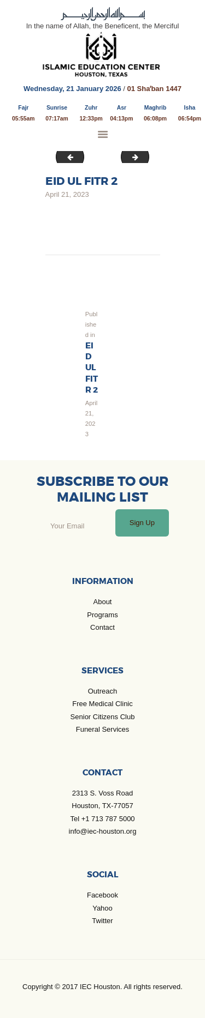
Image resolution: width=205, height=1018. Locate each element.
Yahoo (102, 908)
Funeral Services (103, 729)
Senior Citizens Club (103, 717)
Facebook (102, 895)
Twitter (102, 921)
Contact (102, 627)
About (102, 602)
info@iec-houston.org (103, 831)
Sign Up (142, 523)
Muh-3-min (145, 157)
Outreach (102, 691)
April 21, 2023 (67, 194)
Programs (102, 615)
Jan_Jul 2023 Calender (67, 157)
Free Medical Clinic (102, 704)
